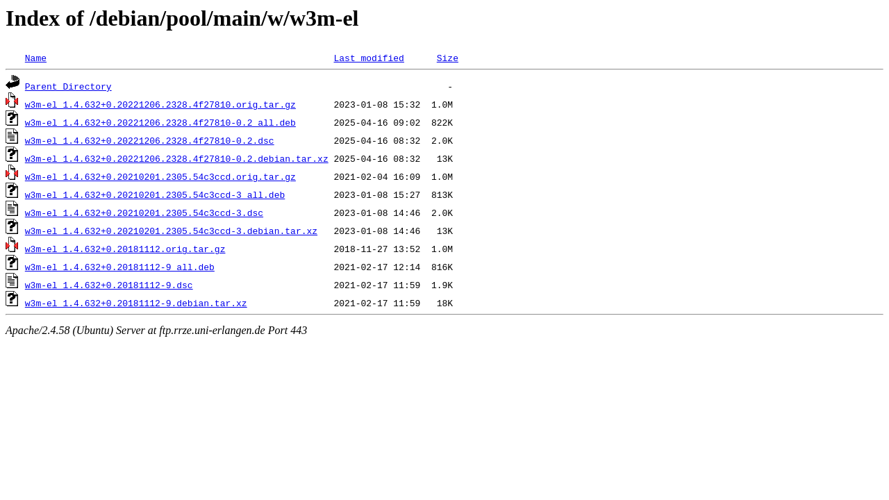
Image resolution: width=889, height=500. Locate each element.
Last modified (368, 57)
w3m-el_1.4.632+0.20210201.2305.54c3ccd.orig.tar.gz (160, 176)
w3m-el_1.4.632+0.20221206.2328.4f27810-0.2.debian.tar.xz (177, 158)
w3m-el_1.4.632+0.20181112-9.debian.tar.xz (136, 303)
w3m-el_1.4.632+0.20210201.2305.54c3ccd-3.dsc (144, 212)
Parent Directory (68, 86)
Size (447, 57)
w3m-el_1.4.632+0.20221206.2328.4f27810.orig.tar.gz (160, 104)
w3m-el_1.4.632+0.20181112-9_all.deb (120, 266)
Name (36, 57)
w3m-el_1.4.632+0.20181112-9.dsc (109, 284)
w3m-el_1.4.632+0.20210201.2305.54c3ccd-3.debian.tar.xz (171, 230)
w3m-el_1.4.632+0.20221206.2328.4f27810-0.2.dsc (149, 140)
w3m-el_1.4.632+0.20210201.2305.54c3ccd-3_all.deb (155, 194)
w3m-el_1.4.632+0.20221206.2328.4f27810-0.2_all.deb (160, 122)
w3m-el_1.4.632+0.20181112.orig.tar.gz (125, 248)
